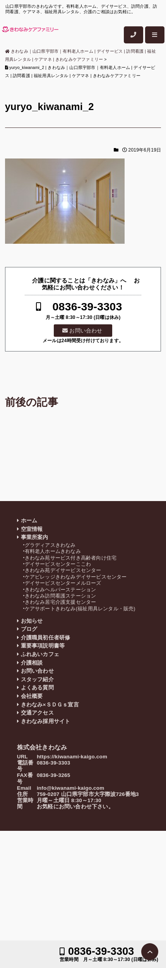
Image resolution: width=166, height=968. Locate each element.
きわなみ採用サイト (45, 721)
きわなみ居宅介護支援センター (60, 602)
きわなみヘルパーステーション (60, 590)
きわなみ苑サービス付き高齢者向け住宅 (71, 558)
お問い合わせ (85, 330)
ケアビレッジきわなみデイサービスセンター (76, 577)
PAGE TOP (149, 951)
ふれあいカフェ (40, 654)
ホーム (29, 521)
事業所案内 (34, 537)
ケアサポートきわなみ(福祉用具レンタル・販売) (80, 608)
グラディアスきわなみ (50, 545)
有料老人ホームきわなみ (53, 551)
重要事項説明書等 (43, 646)
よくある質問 (37, 688)
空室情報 (32, 529)
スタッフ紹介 (37, 679)
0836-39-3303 (87, 306)
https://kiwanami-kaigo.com (72, 757)
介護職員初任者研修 (45, 638)
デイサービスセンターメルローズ (63, 583)
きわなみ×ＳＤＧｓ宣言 (50, 705)
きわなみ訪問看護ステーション (60, 596)
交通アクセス (37, 713)
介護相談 (32, 663)
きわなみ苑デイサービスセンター (63, 570)
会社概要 (32, 696)
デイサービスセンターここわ (58, 564)
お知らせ (32, 621)
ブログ (29, 629)
